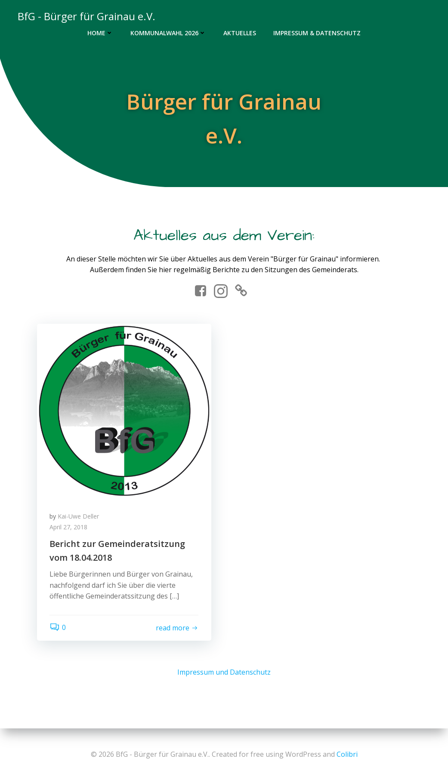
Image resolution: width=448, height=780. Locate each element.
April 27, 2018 (69, 528)
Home (100, 33)
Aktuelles (239, 33)
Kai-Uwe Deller (78, 517)
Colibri (347, 754)
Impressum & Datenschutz (317, 33)
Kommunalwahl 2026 (168, 33)
